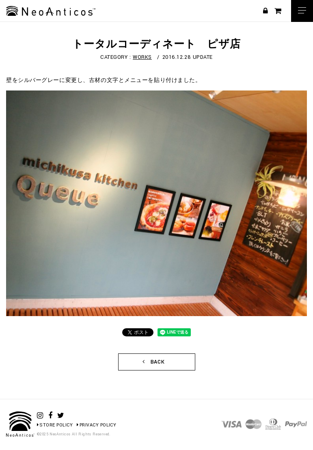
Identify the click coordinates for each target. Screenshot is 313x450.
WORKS (142, 57)
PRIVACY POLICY (96, 425)
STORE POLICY (55, 425)
